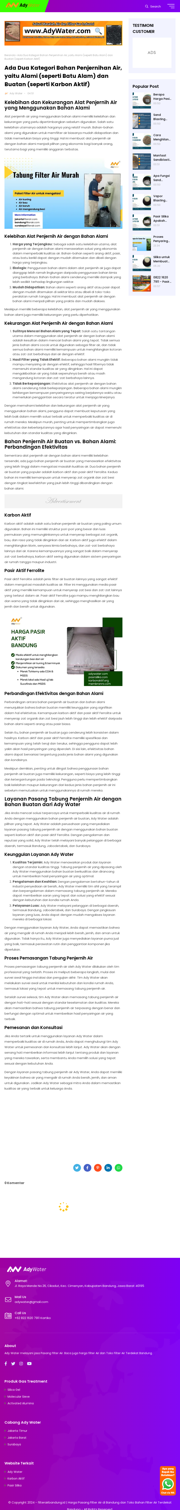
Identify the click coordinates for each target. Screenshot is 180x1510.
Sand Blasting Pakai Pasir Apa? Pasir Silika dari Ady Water (161, 117)
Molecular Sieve (19, 1397)
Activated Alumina (21, 1403)
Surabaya (14, 1444)
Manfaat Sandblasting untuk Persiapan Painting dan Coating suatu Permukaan (162, 157)
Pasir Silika (15, 1485)
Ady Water (16, 93)
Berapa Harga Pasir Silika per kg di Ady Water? (162, 96)
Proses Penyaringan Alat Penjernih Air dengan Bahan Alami (162, 239)
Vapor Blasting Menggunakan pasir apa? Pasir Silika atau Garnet (162, 198)
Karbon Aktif (16, 1478)
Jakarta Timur (17, 1431)
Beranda (9, 55)
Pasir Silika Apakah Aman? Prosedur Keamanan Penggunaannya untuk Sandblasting (162, 218)
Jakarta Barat (17, 1438)
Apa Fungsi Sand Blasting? (161, 178)
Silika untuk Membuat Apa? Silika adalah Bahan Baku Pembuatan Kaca (162, 259)
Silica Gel (14, 1390)
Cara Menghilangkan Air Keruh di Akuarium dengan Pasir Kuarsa (162, 137)
